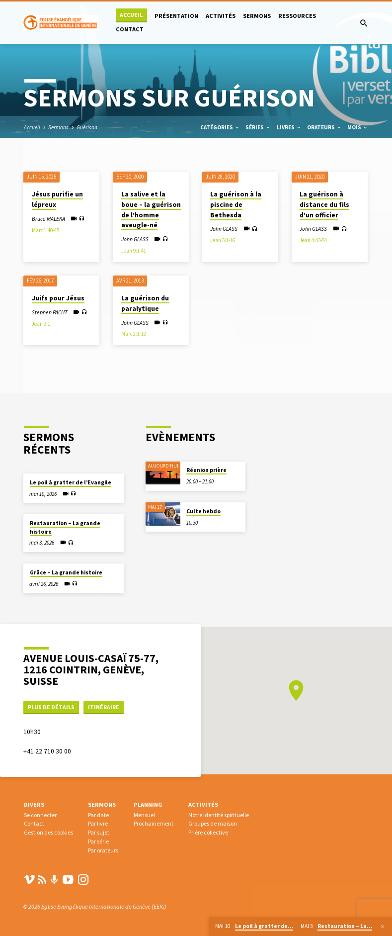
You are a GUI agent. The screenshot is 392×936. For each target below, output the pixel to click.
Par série (98, 841)
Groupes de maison (212, 823)
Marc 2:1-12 (133, 333)
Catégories (220, 127)
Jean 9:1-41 (133, 250)
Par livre (98, 823)
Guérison (87, 127)
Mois (357, 127)
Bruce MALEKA (48, 218)
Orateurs (324, 127)
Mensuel (144, 815)
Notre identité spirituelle (218, 815)
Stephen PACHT (50, 312)
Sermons (257, 15)
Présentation (176, 15)
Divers (34, 804)
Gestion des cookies (48, 832)
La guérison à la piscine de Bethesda (235, 204)
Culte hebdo (203, 510)
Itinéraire (107, 706)
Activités (220, 15)
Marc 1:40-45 (45, 230)
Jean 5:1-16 (222, 240)
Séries (258, 127)
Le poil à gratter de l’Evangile (70, 481)
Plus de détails (53, 706)
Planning (148, 804)
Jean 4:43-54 (313, 240)
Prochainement (153, 823)
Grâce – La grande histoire (66, 571)
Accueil (131, 14)
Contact (130, 29)
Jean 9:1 (41, 323)
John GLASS (135, 239)
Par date (98, 815)
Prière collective (208, 832)
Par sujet (98, 832)
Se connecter (40, 815)
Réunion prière (206, 469)
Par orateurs (103, 850)
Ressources (297, 15)
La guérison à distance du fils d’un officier (324, 204)
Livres (289, 127)
